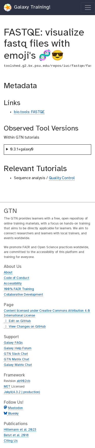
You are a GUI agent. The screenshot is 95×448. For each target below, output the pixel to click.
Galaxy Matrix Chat (18, 365)
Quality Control (62, 178)
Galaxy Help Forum (17, 348)
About (8, 272)
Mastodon (15, 408)
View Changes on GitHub (25, 327)
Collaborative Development (23, 294)
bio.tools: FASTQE (29, 112)
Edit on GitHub (17, 321)
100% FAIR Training (19, 289)
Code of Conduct (16, 278)
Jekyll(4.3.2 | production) (22, 392)
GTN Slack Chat (16, 354)
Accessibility (13, 283)
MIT (7, 386)
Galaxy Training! (27, 7)
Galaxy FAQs (13, 342)
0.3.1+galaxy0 (21, 149)
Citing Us (10, 440)
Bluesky (13, 413)
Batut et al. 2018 (16, 435)
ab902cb (23, 381)
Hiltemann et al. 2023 (20, 429)
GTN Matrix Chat (16, 359)
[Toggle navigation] (88, 8)
